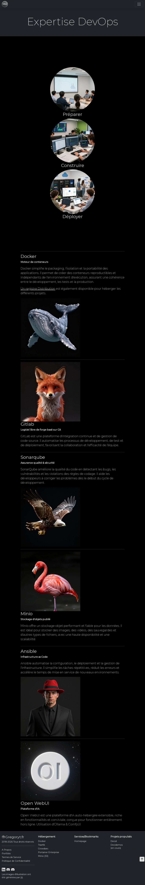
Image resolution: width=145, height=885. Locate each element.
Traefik (41, 845)
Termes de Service (11, 857)
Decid (114, 841)
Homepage (80, 841)
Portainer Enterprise (48, 852)
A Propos (6, 849)
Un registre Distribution (38, 288)
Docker (42, 841)
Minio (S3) (43, 856)
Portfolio (6, 853)
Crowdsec (43, 848)
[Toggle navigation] (139, 4)
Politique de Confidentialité (16, 861)
